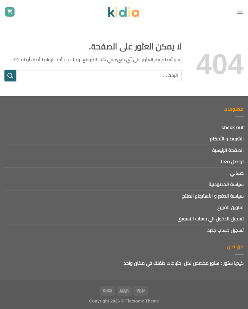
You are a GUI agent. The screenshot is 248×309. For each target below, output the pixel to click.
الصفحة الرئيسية (228, 150)
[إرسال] (10, 75)
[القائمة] (240, 11)
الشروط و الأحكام (227, 138)
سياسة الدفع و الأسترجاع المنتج (213, 195)
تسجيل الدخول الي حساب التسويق (210, 218)
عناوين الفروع (230, 207)
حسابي (237, 173)
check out (232, 127)
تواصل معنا (232, 161)
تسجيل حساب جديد (225, 230)
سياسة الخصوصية (226, 184)
